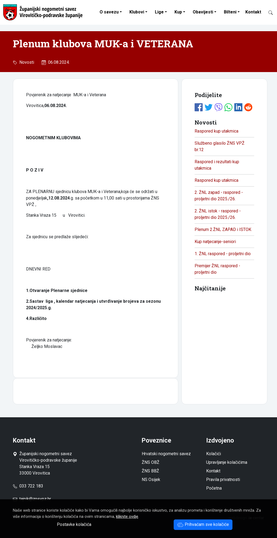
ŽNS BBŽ (150, 470)
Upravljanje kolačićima (226, 462)
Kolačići (213, 453)
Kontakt (253, 12)
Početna (214, 488)
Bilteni (230, 12)
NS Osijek (151, 479)
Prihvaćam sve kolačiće (203, 524)
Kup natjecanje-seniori (215, 241)
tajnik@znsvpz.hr (35, 498)
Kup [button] (178, 12)
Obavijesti (203, 12)
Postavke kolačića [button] (74, 524)
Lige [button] (159, 12)
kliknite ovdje (127, 516)
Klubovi (136, 12)
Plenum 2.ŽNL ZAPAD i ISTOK (223, 229)
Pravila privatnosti (223, 479)
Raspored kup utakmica (216, 131)
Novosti (25, 62)
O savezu (109, 12)
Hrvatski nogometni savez (166, 453)
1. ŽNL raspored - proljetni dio (223, 253)
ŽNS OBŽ (150, 462)
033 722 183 (28, 486)
